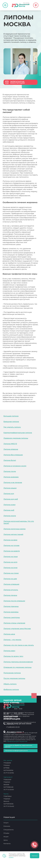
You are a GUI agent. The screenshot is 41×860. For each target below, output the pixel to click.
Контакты (6, 843)
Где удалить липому (12, 427)
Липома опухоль (10, 590)
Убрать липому (10, 684)
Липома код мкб (10, 499)
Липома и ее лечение (12, 482)
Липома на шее (10, 579)
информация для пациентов (16, 741)
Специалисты (8, 829)
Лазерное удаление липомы (15, 438)
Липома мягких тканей (13, 534)
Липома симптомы (11, 617)
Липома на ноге (10, 562)
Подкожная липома (12, 673)
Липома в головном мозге (14, 466)
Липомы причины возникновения (18, 662)
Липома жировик (11, 477)
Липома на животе (11, 551)
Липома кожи (9, 505)
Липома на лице (10, 556)
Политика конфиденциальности (16, 750)
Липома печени (10, 595)
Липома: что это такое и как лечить (18, 645)
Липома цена (9, 634)
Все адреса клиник (15, 732)
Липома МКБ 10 (10, 444)
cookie (11, 857)
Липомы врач (9, 651)
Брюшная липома (11, 421)
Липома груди (9, 471)
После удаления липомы (14, 678)
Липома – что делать (12, 640)
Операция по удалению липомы (17, 667)
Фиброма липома (11, 689)
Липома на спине (11, 573)
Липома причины (11, 606)
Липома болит (9, 460)
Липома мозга (9, 516)
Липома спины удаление (14, 623)
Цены (5, 840)
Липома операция (11, 584)
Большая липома (10, 416)
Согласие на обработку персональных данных (18, 746)
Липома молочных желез (14, 529)
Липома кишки (10, 488)
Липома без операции (13, 455)
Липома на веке (10, 540)
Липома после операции (14, 601)
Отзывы (6, 833)
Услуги (5, 823)
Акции (5, 836)
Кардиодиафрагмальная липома (17, 433)
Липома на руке (10, 568)
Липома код (8, 493)
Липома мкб (8, 510)
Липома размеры (10, 612)
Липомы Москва (10, 403)
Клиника (6, 826)
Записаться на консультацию (17, 82)
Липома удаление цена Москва (17, 628)
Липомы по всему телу (13, 656)
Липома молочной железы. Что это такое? (18, 522)
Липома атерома (10, 449)
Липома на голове (11, 545)
